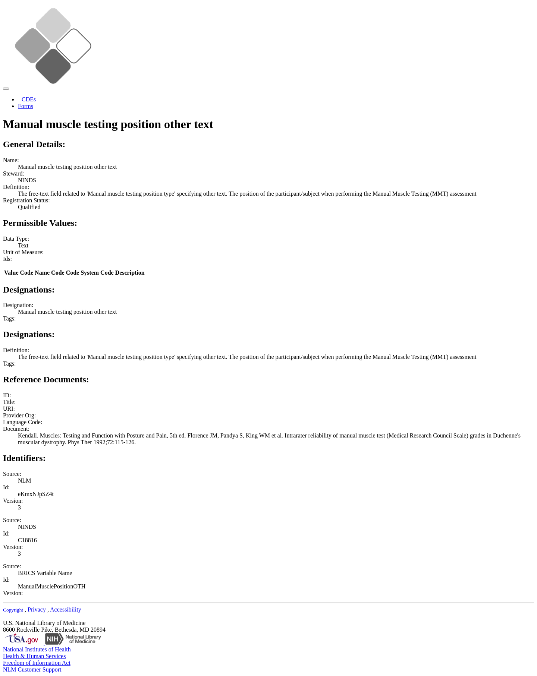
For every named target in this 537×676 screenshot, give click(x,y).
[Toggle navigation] (6, 89)
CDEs (29, 99)
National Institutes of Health (37, 649)
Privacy (37, 609)
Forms (25, 106)
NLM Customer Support (32, 669)
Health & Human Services (34, 656)
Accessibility (65, 609)
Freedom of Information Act (36, 663)
